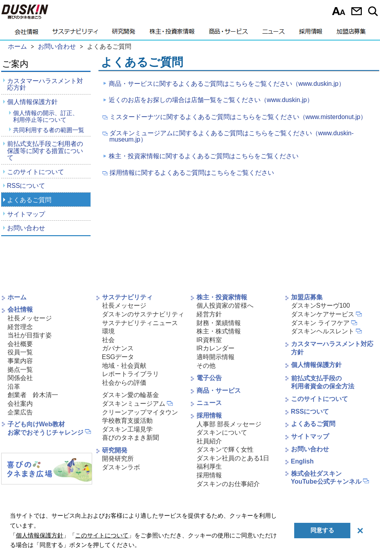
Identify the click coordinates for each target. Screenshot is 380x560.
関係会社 (20, 378)
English (302, 461)
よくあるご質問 (29, 200)
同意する (322, 530)
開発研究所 (118, 458)
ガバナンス (118, 348)
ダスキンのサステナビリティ (143, 314)
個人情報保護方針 (32, 101)
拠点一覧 (20, 369)
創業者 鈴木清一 (33, 395)
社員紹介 (209, 441)
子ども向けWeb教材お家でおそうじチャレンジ (45, 428)
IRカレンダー (215, 348)
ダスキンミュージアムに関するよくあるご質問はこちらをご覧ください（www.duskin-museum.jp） (232, 136)
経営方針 (209, 314)
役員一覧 (20, 352)
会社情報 (26, 34)
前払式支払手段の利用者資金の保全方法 (322, 382)
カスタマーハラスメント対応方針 (45, 84)
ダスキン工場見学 (127, 429)
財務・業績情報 (219, 323)
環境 (108, 331)
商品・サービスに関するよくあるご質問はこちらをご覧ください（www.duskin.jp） (227, 83)
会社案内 (20, 403)
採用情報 (311, 34)
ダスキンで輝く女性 (225, 449)
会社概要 (20, 344)
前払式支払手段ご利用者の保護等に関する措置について (45, 150)
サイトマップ (26, 214)
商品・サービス (228, 34)
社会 (108, 340)
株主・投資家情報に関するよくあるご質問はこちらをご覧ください (204, 156)
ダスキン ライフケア (320, 323)
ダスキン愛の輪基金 (130, 395)
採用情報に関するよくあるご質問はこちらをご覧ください (192, 173)
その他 (206, 365)
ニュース (273, 34)
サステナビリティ (75, 34)
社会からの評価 (124, 382)
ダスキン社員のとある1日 (233, 458)
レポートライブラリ (130, 374)
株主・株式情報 (219, 331)
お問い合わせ (356, 11)
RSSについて (26, 185)
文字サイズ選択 (339, 11)
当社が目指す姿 (30, 335)
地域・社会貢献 (124, 365)
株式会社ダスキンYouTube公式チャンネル (326, 477)
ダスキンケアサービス (322, 314)
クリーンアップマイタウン (140, 412)
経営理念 (20, 327)
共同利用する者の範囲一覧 (48, 130)
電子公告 (209, 378)
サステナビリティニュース (140, 323)
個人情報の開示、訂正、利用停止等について (45, 116)
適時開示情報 (215, 357)
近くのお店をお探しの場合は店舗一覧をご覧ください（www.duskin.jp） (211, 99)
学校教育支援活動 (127, 420)
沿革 (14, 386)
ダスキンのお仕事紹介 (228, 484)
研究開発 (124, 34)
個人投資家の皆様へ (225, 305)
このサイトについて (35, 171)
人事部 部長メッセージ (229, 424)
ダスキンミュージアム (133, 403)
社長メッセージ (30, 318)
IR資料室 (209, 340)
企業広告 (20, 412)
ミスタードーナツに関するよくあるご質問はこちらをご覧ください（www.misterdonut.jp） (238, 117)
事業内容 (20, 361)
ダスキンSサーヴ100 (320, 305)
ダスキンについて (222, 432)
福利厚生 (209, 466)
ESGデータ (118, 357)
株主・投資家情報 (172, 34)
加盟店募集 (351, 34)
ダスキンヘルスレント (322, 331)
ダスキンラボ (121, 467)
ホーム (17, 297)
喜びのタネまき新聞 (130, 437)
